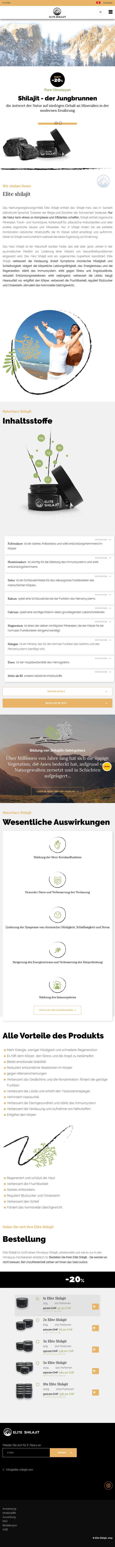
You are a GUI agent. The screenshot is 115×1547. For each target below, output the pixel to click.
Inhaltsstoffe (9, 1513)
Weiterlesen (101, 540)
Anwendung (9, 1508)
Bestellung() (10, 1525)
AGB (5, 1529)
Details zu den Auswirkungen (56, 1010)
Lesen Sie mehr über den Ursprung (56, 791)
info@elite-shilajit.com (19, 1469)
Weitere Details (56, 691)
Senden (62, 1452)
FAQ (5, 1521)
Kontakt (6, 3)
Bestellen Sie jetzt (56, 703)
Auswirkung (9, 1517)
